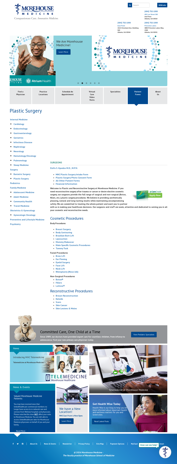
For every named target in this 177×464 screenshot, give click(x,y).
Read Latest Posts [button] (101, 421)
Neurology (19, 151)
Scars (58, 302)
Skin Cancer (61, 305)
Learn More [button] (66, 421)
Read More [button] (20, 431)
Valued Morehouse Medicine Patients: (28, 397)
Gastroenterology (23, 133)
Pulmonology (20, 160)
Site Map (100, 444)
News (16, 348)
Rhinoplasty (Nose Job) (67, 271)
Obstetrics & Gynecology (22, 210)
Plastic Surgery (21, 178)
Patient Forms (137, 93)
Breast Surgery (63, 229)
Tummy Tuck (62, 248)
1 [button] (78, 83)
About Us (158, 93)
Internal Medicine (19, 119)
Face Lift (60, 265)
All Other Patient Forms (68, 180)
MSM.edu (162, 5)
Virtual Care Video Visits (92, 95)
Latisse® (60, 285)
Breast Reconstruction (67, 295)
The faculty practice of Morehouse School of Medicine (88, 455)
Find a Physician (20, 93)
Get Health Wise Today (106, 404)
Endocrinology (21, 128)
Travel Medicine (21, 205)
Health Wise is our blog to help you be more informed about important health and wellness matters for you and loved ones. (110, 411)
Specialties (115, 91)
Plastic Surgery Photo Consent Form (74, 177)
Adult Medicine (21, 196)
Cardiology (19, 124)
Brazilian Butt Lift (65, 235)
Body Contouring (64, 232)
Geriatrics (18, 137)
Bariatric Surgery (22, 174)
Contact (160, 444)
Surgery (14, 169)
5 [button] (94, 83)
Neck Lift (60, 268)
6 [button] (98, 83)
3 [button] (86, 83)
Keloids (59, 298)
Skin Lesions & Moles (66, 308)
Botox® (59, 279)
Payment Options (117, 444)
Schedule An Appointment (68, 93)
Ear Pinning (61, 259)
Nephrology (19, 146)
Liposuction (61, 238)
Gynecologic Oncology (24, 215)
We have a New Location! (69, 410)
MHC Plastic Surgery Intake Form (72, 174)
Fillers (59, 282)
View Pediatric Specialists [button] (143, 334)
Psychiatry (15, 224)
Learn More (137, 52)
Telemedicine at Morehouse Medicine (128, 389)
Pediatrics (15, 183)
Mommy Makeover (65, 242)
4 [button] (90, 83)
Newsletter (67, 444)
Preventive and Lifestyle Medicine (27, 219)
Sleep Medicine (21, 165)
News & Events (21, 387)
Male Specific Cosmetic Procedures (73, 245)
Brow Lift (60, 256)
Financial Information (66, 183)
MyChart (134, 444)
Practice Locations (43, 93)
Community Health (23, 201)
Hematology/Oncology (25, 155)
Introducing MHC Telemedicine (28, 357)
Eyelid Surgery (63, 262)
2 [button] (82, 83)
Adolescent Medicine (24, 192)
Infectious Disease (23, 142)
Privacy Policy (84, 444)
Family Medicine (18, 187)
